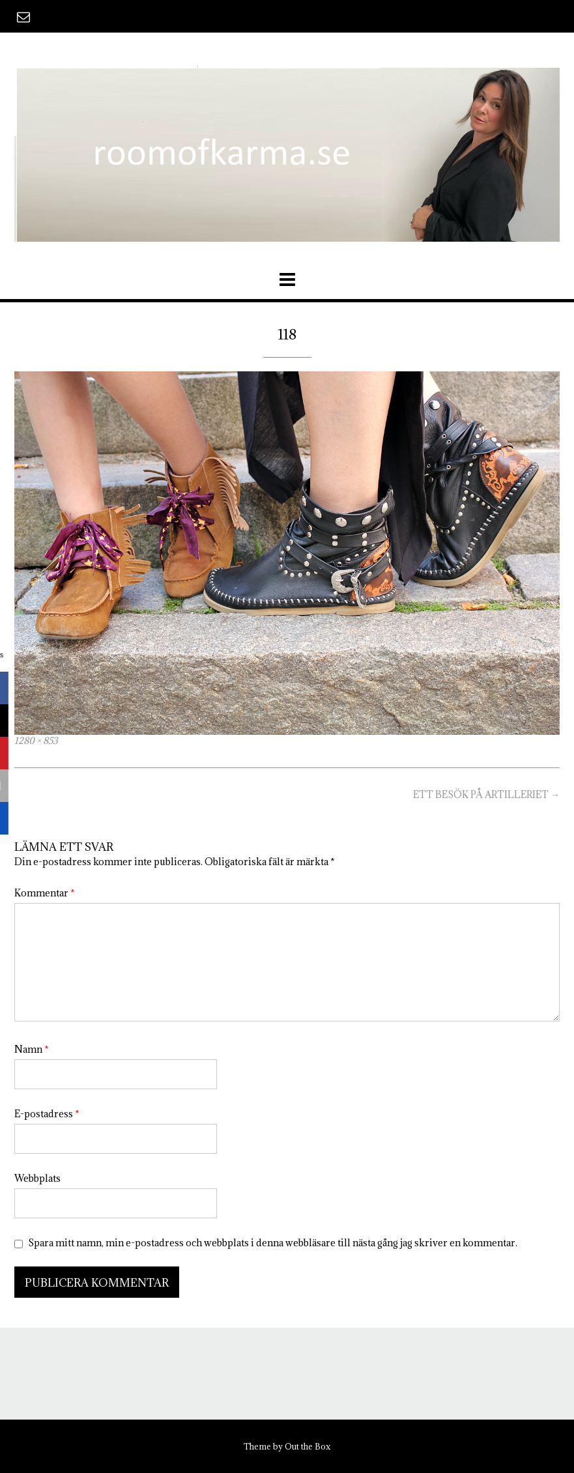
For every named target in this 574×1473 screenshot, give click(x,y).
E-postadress (46, 1114)
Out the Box (307, 1446)
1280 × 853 (36, 741)
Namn (31, 1049)
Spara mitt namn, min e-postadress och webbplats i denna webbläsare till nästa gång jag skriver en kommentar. (272, 1243)
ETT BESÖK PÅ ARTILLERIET (486, 794)
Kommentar (44, 893)
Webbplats (37, 1178)
